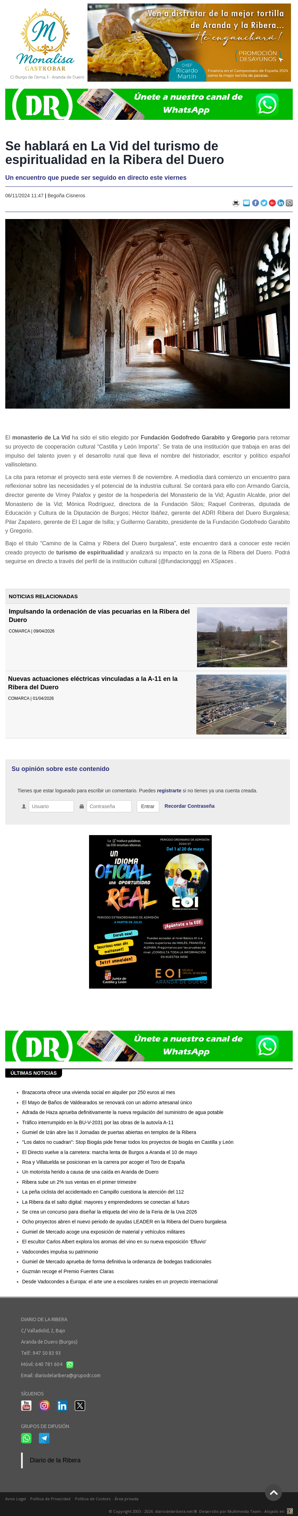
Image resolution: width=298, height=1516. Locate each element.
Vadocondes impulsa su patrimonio (60, 1252)
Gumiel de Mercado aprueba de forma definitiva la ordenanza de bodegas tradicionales (116, 1261)
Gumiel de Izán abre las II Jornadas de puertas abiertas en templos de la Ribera (109, 1132)
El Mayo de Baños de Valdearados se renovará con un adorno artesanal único (107, 1102)
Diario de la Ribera (55, 1460)
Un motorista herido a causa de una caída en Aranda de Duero (90, 1172)
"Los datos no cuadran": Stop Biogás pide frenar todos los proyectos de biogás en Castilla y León (127, 1142)
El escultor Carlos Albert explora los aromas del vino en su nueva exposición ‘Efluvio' (114, 1241)
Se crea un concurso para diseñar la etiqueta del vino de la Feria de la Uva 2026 (109, 1212)
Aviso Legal (15, 1498)
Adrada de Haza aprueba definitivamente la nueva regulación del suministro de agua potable (122, 1112)
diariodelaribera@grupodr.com (68, 1375)
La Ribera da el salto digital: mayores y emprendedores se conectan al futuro (105, 1202)
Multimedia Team (244, 1511)
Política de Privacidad (50, 1498)
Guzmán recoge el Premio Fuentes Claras (68, 1271)
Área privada (126, 1498)
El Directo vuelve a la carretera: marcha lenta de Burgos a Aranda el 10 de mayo (109, 1152)
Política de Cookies (92, 1498)
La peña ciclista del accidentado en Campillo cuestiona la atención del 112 (103, 1192)
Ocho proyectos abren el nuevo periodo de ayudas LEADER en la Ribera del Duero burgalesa (124, 1221)
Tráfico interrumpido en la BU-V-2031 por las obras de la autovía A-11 (98, 1122)
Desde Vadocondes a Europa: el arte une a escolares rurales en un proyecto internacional (120, 1281)
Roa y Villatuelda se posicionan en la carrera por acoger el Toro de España (103, 1162)
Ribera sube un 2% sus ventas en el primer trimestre (79, 1182)
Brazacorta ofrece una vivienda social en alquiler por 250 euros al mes (98, 1092)
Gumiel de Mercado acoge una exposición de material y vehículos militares (103, 1232)
